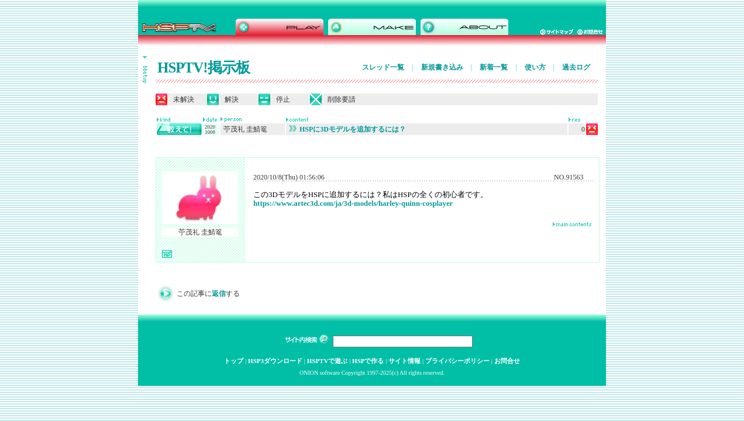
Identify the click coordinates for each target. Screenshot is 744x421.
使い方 (535, 67)
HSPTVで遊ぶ (327, 360)
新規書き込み (442, 67)
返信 (219, 293)
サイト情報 (404, 360)
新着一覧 (494, 67)
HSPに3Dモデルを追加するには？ (347, 129)
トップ (233, 360)
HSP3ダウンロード (275, 360)
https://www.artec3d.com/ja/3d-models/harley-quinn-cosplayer (353, 203)
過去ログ (576, 67)
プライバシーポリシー (457, 360)
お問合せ (507, 360)
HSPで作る (368, 360)
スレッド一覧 (383, 67)
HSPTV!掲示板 (203, 67)
